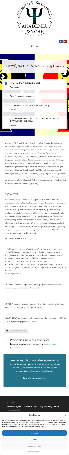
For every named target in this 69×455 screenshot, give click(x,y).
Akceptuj (34, 433)
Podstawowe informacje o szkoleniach (29, 339)
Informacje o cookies (33, 451)
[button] (65, 415)
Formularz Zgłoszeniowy (34, 377)
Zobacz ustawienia (34, 446)
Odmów (34, 439)
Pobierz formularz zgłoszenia (16, 330)
